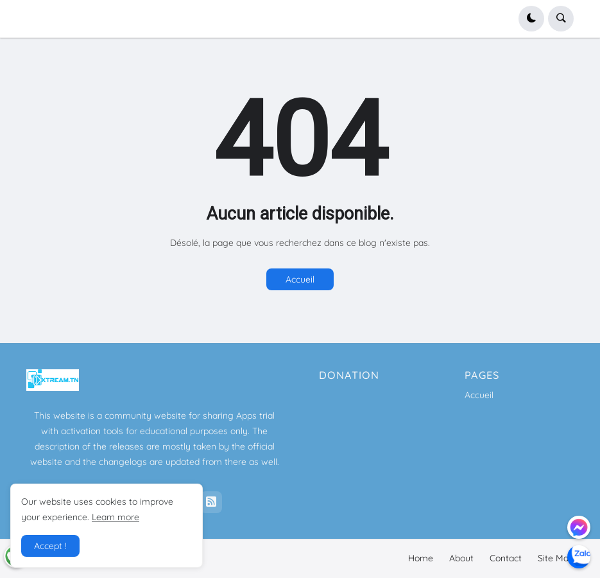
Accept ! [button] (50, 546)
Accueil (300, 279)
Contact (506, 558)
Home (420, 558)
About (461, 558)
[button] (531, 18)
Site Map (556, 558)
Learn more (115, 517)
